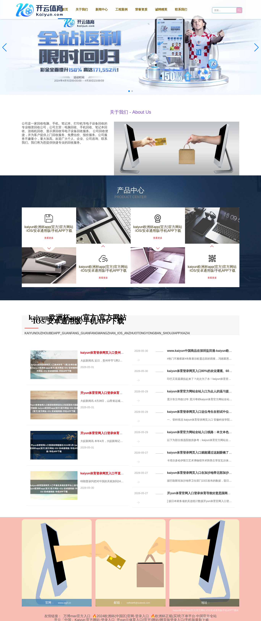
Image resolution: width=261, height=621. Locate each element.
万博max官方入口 (77, 616)
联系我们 (181, 9)
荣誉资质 (141, 9)
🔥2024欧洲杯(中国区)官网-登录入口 (120, 616)
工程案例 (121, 9)
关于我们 (82, 9)
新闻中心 (101, 9)
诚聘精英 (161, 9)
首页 (65, 9)
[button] (256, 47)
